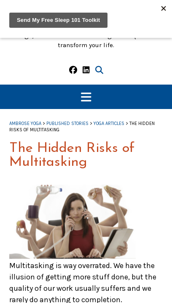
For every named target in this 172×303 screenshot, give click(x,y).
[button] (86, 97)
